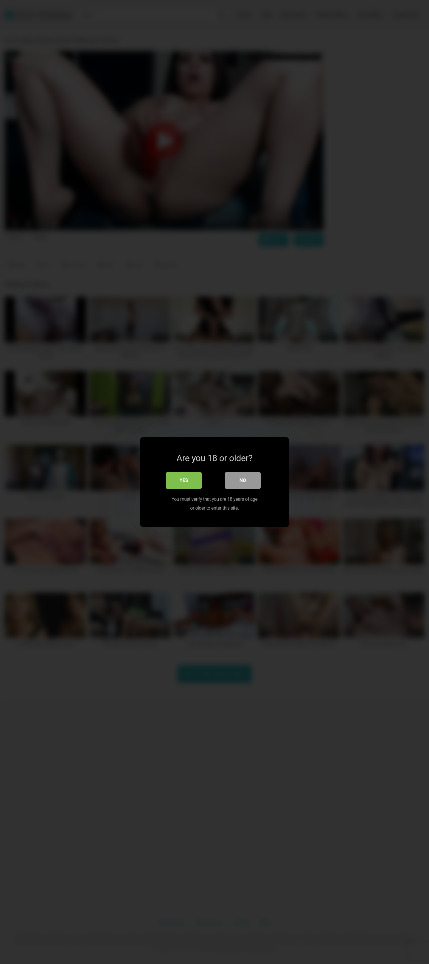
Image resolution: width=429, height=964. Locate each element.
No (243, 480)
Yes (184, 480)
